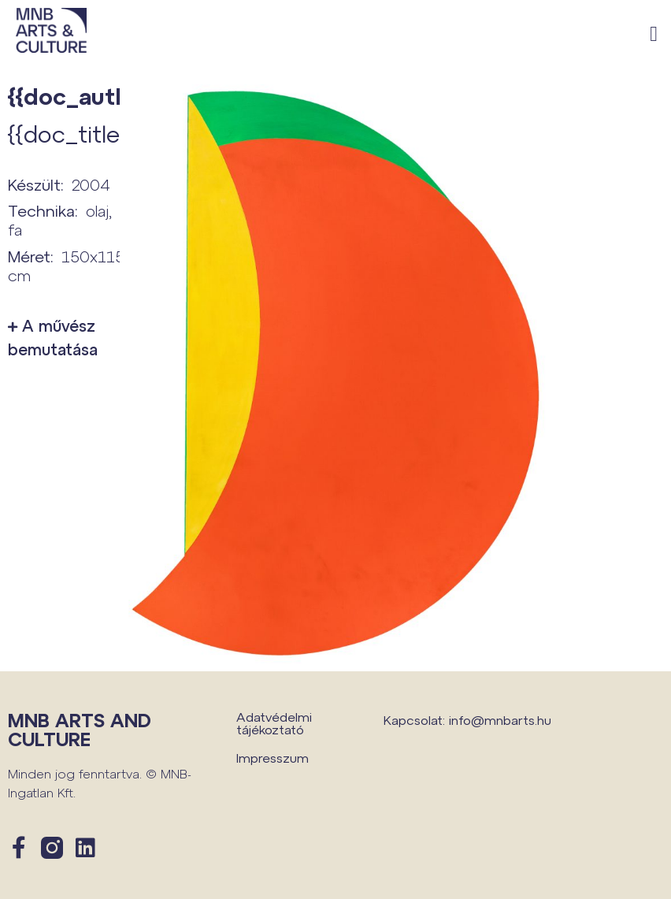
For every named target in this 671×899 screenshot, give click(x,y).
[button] (654, 34)
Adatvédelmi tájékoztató (274, 723)
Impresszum (272, 757)
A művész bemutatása (53, 337)
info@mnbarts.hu (500, 719)
